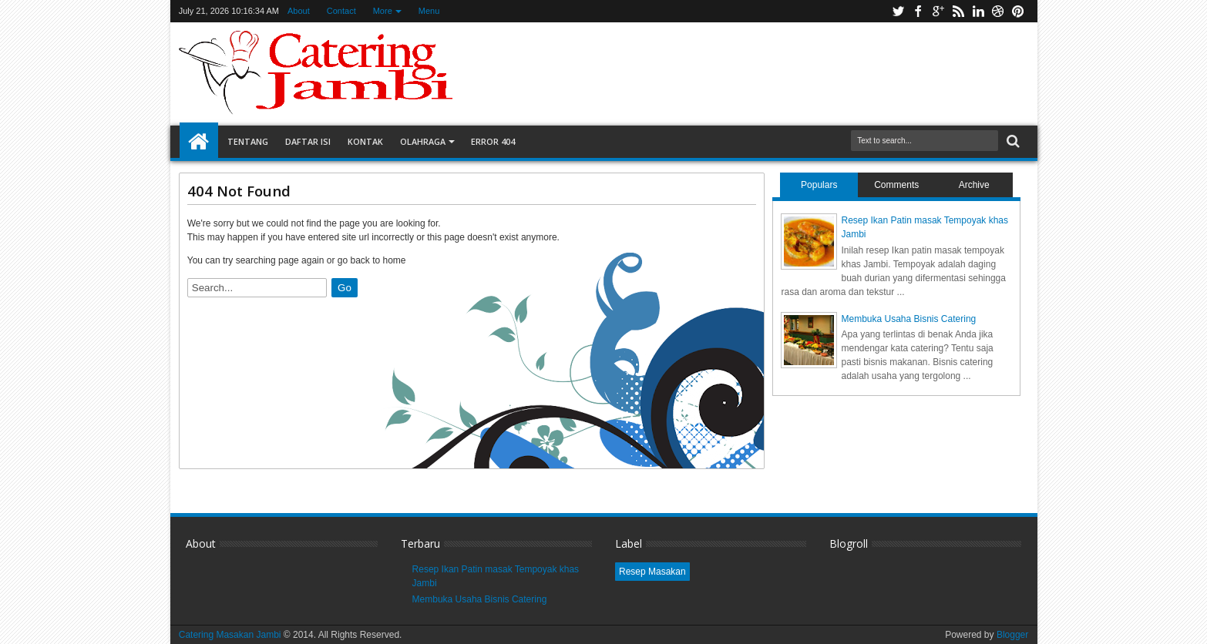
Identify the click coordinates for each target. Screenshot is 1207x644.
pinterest (1018, 11)
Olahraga (422, 141)
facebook (918, 11)
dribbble (998, 11)
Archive (974, 184)
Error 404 (493, 141)
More (382, 10)
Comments (896, 184)
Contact (341, 10)
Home (199, 141)
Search (1011, 141)
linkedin (978, 11)
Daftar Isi (308, 141)
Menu (429, 10)
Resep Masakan (652, 571)
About (298, 10)
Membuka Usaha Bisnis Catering (908, 319)
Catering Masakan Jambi (231, 634)
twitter (898, 11)
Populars (819, 184)
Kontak (365, 141)
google (938, 11)
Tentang (247, 141)
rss (958, 11)
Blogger (1012, 634)
